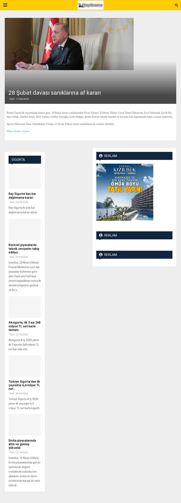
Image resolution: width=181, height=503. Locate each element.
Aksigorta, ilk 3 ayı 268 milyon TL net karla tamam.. (24, 326)
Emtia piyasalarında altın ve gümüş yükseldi (22, 444)
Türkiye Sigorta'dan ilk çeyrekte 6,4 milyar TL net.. (24, 385)
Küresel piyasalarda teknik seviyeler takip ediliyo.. (24, 248)
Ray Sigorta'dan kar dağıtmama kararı (22, 195)
